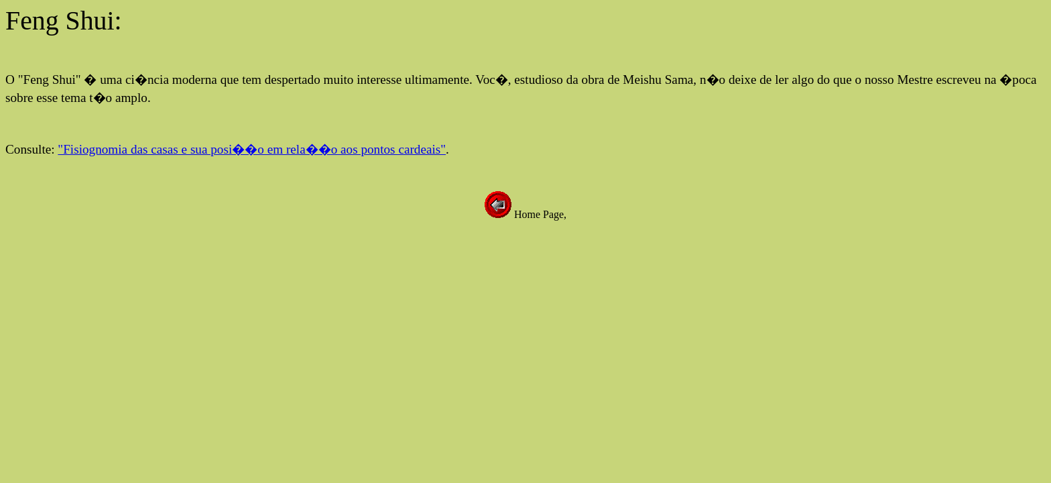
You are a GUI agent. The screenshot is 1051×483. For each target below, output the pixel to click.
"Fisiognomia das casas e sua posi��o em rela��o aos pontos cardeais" (252, 149)
